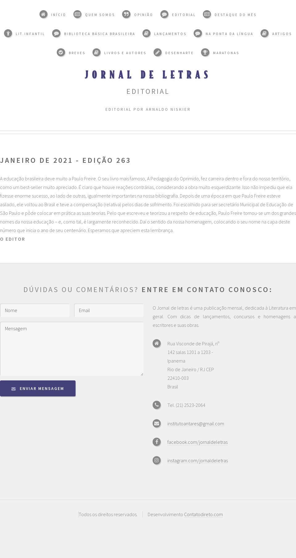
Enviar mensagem (42, 388)
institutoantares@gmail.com (195, 423)
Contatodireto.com (203, 514)
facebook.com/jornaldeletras (197, 442)
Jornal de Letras (148, 74)
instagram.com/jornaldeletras (197, 460)
